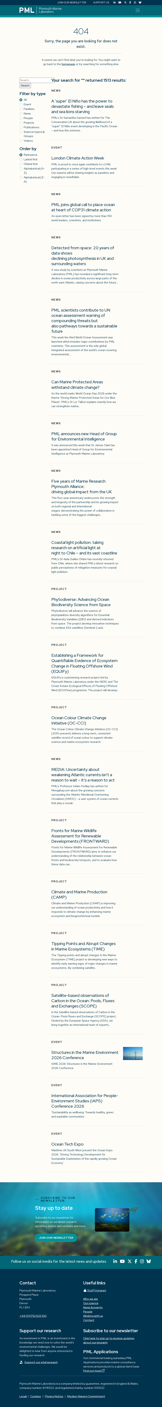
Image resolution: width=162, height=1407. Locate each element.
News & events (93, 1307)
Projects (29, 123)
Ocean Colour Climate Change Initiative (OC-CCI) (78, 720)
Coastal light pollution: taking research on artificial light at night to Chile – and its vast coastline (84, 548)
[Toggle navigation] (138, 10)
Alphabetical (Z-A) (34, 179)
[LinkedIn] (114, 2)
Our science (90, 1303)
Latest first (30, 159)
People (28, 118)
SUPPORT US (101, 2)
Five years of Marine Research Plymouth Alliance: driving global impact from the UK (81, 486)
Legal (23, 1396)
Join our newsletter (56, 1238)
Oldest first (31, 164)
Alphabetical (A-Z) (34, 171)
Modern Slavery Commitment (86, 1396)
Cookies (35, 1396)
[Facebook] (130, 2)
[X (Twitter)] (125, 2)
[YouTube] (119, 2)
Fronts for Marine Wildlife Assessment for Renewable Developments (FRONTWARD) (80, 836)
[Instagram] (135, 2)
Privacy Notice (54, 1396)
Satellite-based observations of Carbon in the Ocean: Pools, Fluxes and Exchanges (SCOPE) (82, 1001)
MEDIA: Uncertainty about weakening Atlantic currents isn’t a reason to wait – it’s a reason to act (83, 775)
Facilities (29, 109)
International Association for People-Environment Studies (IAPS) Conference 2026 (84, 1101)
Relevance (30, 155)
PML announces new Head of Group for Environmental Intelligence (84, 436)
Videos (28, 141)
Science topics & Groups (34, 134)
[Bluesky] (140, 2)
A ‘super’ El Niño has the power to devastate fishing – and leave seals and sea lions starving (82, 106)
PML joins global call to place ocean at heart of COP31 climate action (83, 207)
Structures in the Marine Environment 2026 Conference (84, 1055)
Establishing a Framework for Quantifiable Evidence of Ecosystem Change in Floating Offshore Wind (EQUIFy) (84, 663)
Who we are (90, 1299)
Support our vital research (41, 1362)
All (25, 100)
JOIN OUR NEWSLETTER (71, 2)
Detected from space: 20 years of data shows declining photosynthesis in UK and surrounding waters (82, 255)
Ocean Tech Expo (67, 1144)
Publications (31, 127)
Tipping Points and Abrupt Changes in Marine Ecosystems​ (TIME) (83, 946)
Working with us (93, 1316)
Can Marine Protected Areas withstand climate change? (77, 384)
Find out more (93, 1371)
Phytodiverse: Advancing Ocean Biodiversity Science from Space (81, 602)
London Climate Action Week (77, 158)
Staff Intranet (94, 1290)
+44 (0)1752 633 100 (33, 1316)
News (27, 113)
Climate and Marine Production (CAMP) (79, 894)
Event (27, 104)
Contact (88, 1320)
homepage (68, 64)
